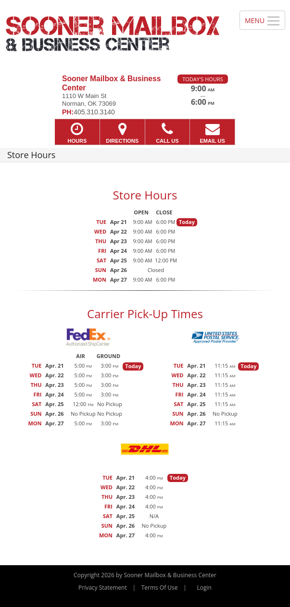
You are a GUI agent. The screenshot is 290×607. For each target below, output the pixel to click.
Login (204, 587)
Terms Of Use (159, 587)
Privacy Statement (102, 587)
